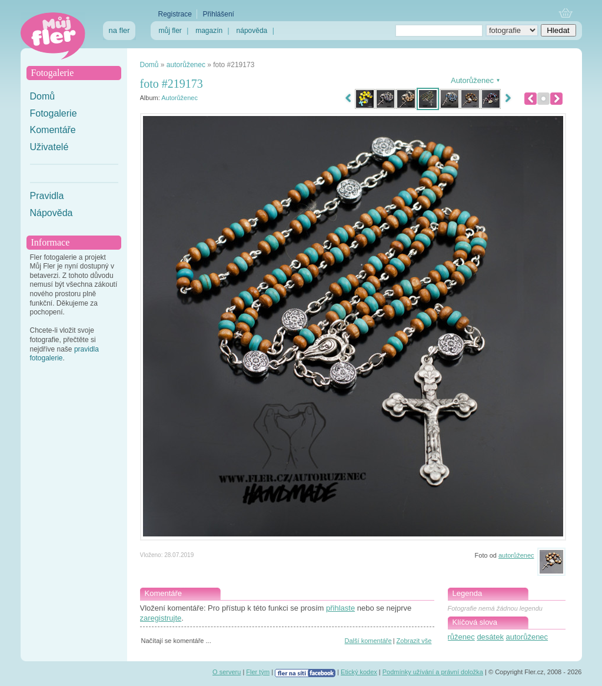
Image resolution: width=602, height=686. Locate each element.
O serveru (226, 671)
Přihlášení (218, 14)
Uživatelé (49, 147)
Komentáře (53, 130)
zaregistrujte (161, 618)
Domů (42, 96)
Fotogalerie (53, 113)
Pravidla (47, 196)
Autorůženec (179, 97)
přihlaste (340, 608)
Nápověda (51, 213)
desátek (490, 636)
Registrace (175, 14)
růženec (461, 636)
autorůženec (186, 65)
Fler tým (258, 671)
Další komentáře (368, 640)
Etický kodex (359, 671)
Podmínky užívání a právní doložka (433, 671)
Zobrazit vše (414, 640)
